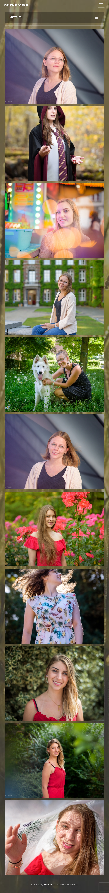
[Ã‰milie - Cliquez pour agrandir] (54, 297)
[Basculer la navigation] (101, 5)
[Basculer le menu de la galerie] (96, 17)
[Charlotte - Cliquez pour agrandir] (54, 683)
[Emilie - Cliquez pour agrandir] (54, 66)
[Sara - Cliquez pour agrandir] (54, 606)
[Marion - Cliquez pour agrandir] (54, 374)
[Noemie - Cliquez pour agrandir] (54, 529)
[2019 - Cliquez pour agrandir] (54, 143)
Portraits (15, 17)
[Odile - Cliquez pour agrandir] (54, 220)
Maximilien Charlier (16, 5)
